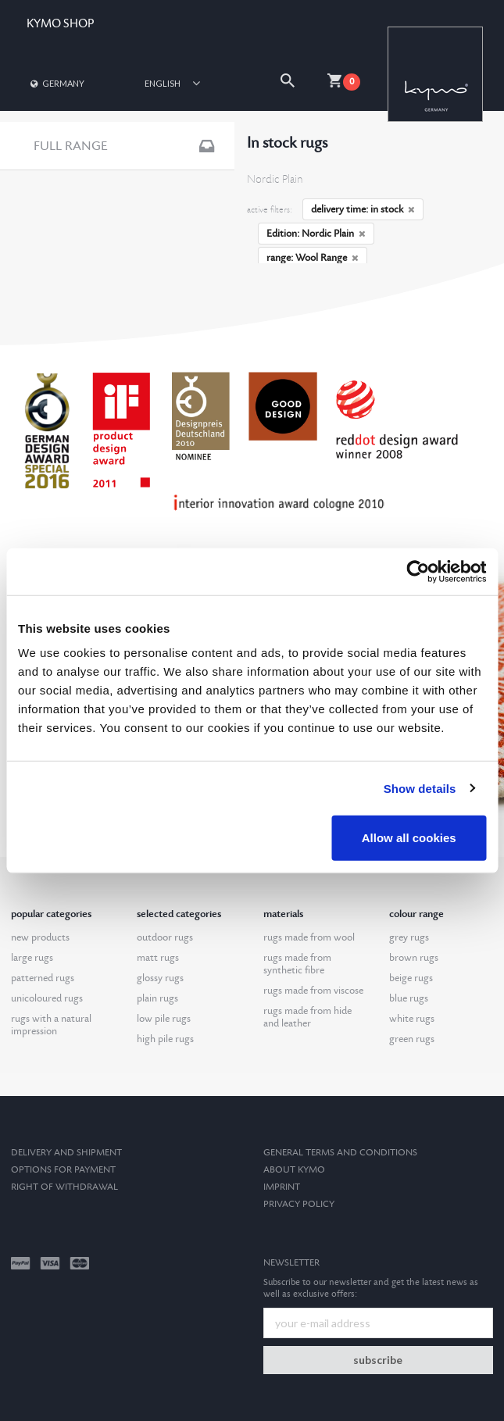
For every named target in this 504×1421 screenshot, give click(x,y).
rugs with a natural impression (51, 1024)
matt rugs (158, 957)
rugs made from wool (309, 937)
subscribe (377, 1359)
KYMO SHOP (60, 23)
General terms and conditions (340, 1153)
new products (40, 937)
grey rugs (409, 937)
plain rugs (157, 998)
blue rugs (408, 998)
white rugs (411, 1018)
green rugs (411, 1039)
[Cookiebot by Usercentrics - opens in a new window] (417, 571)
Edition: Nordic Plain (316, 233)
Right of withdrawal (64, 1187)
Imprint (281, 1187)
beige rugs (411, 978)
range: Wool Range (312, 258)
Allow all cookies (409, 837)
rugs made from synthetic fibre (297, 963)
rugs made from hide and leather (307, 1017)
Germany (56, 83)
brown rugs (413, 957)
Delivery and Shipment (66, 1153)
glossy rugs (160, 978)
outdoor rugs (165, 937)
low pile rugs (164, 1018)
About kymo (294, 1170)
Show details (420, 787)
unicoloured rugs (47, 998)
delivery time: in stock (363, 209)
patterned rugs (42, 978)
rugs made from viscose (313, 990)
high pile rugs (165, 1039)
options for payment (63, 1170)
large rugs (32, 957)
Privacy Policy (298, 1204)
